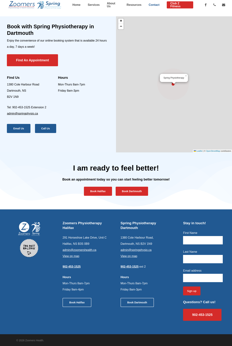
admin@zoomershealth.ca (79, 249)
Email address (192, 270)
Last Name (190, 251)
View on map (71, 256)
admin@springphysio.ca (22, 113)
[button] (32, 60)
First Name (190, 232)
